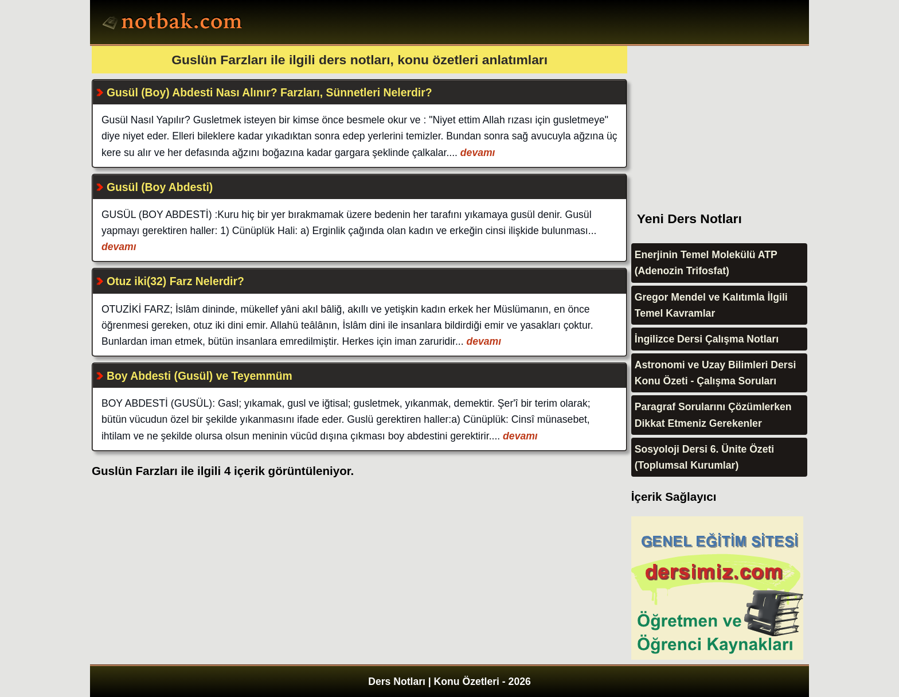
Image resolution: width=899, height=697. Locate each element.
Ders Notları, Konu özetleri (174, 23)
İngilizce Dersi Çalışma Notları (707, 339)
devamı (476, 152)
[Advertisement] (717, 117)
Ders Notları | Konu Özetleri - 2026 (449, 681)
